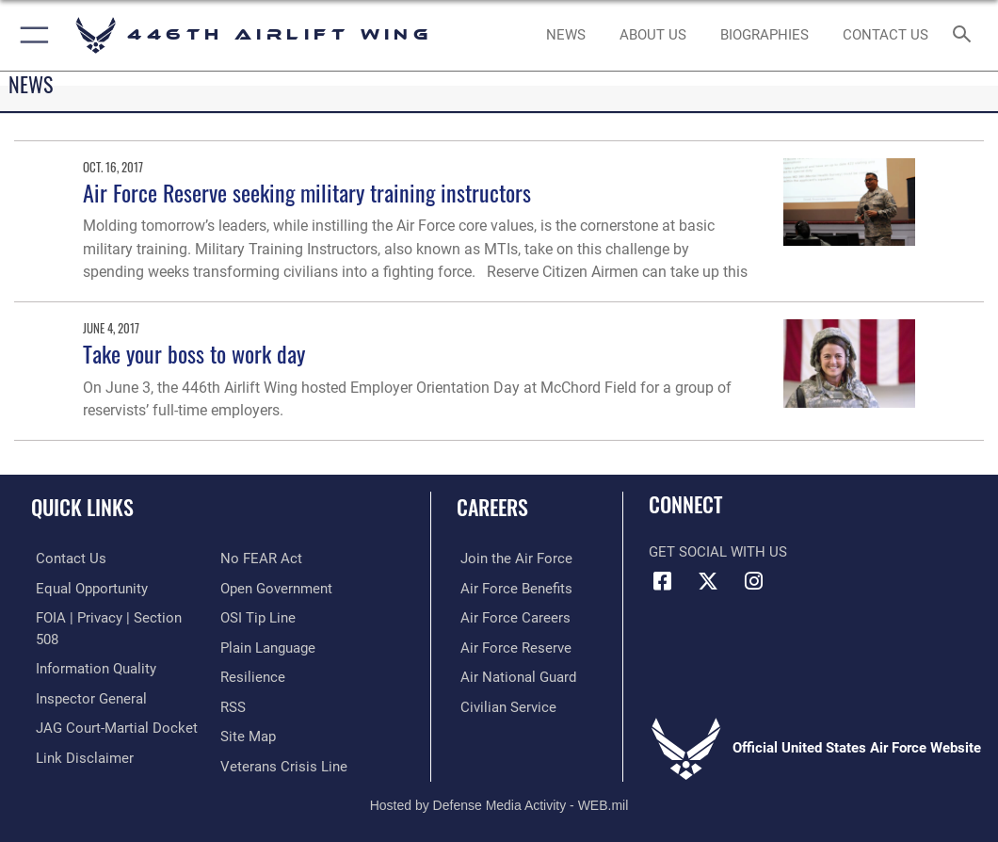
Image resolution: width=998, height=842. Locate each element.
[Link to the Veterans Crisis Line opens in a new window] (283, 761)
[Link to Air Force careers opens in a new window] (512, 616)
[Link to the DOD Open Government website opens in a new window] (276, 587)
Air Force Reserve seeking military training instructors (307, 192)
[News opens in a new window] (565, 35)
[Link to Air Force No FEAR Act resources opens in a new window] (261, 558)
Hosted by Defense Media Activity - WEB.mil (499, 800)
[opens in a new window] (652, 35)
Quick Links (82, 507)
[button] (30, 35)
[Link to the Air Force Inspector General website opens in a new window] (86, 696)
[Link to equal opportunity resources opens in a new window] (87, 587)
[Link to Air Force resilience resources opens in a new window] (252, 675)
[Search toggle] (965, 35)
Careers (492, 507)
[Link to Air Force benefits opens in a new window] (513, 587)
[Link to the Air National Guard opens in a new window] (514, 675)
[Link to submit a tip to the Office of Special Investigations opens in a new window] (258, 616)
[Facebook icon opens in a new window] (663, 581)
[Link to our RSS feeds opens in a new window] (233, 704)
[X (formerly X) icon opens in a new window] (708, 581)
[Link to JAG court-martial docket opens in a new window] (112, 724)
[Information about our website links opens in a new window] (80, 753)
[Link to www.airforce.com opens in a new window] (513, 558)
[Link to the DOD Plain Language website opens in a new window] (267, 646)
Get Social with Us (718, 552)
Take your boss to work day (194, 353)
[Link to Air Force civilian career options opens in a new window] (505, 704)
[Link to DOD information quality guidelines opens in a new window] (91, 666)
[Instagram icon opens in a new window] (753, 581)
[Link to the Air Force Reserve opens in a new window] (512, 646)
